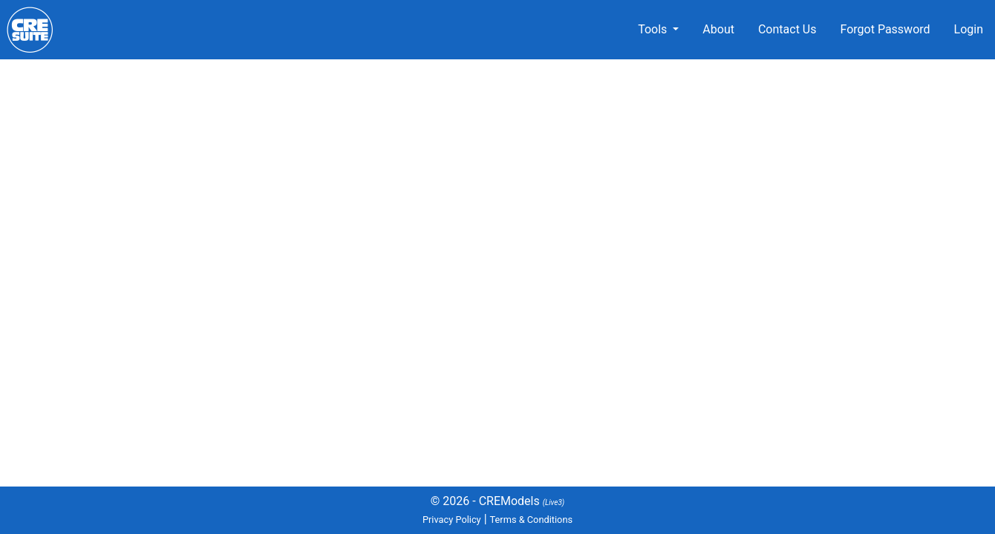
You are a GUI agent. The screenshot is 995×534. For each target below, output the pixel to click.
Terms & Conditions (531, 519)
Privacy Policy (452, 519)
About (718, 29)
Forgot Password (885, 29)
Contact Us (787, 29)
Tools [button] (654, 29)
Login (968, 29)
